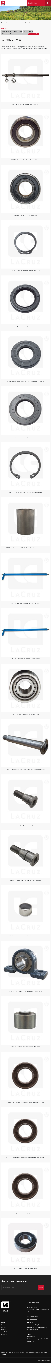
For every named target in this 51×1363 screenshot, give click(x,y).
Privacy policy (16, 1352)
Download (4, 1332)
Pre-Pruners (30, 1332)
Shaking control (17, 31)
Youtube (3, 1354)
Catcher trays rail (28, 31)
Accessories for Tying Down (34, 1325)
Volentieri (25, 22)
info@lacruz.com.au (32, 1319)
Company (3, 1327)
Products (8, 22)
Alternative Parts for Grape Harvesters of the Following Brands (16, 22)
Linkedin (43, 1352)
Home (2, 22)
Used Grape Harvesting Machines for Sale (37, 1339)
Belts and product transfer (10, 34)
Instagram (31, 1352)
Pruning (29, 1334)
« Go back (4, 28)
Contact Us (4, 1334)
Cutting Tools (30, 1341)
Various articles (33, 22)
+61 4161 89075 (34, 1316)
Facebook (37, 1352)
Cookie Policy (24, 1352)
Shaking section (6, 31)
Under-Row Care (31, 1336)
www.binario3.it (46, 1360)
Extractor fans (23, 34)
